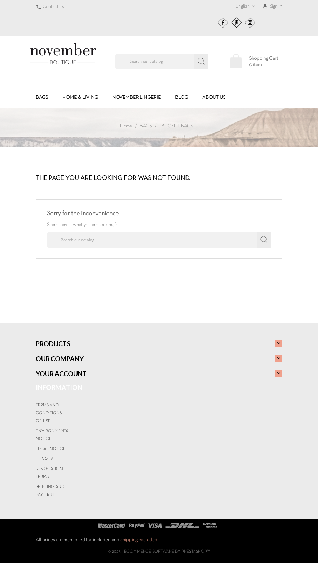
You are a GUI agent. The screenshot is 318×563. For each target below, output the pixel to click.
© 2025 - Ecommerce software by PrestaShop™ (159, 551)
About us (213, 97)
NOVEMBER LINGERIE (136, 97)
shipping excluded (139, 540)
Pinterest (236, 22)
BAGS (42, 97)
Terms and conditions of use (49, 413)
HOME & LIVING (80, 97)
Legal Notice (50, 449)
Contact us (53, 7)
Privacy (44, 459)
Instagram (250, 22)
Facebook (223, 22)
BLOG (181, 97)
